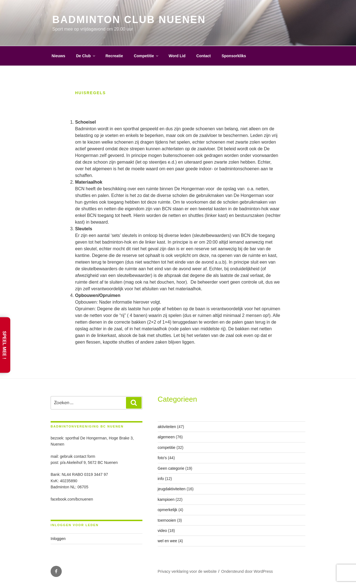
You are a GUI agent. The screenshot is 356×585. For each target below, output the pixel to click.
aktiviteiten (167, 426)
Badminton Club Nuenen (129, 19)
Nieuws (58, 56)
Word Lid (177, 56)
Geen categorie (171, 468)
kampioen (166, 499)
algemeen (166, 437)
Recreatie (114, 56)
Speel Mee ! (4, 345)
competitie (166, 447)
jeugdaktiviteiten (172, 489)
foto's (162, 458)
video (162, 530)
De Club (86, 56)
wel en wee (167, 541)
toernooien (167, 520)
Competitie (146, 56)
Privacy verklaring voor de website (187, 571)
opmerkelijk (167, 510)
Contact (203, 56)
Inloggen (58, 538)
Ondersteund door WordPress (247, 571)
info (161, 478)
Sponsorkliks (234, 56)
